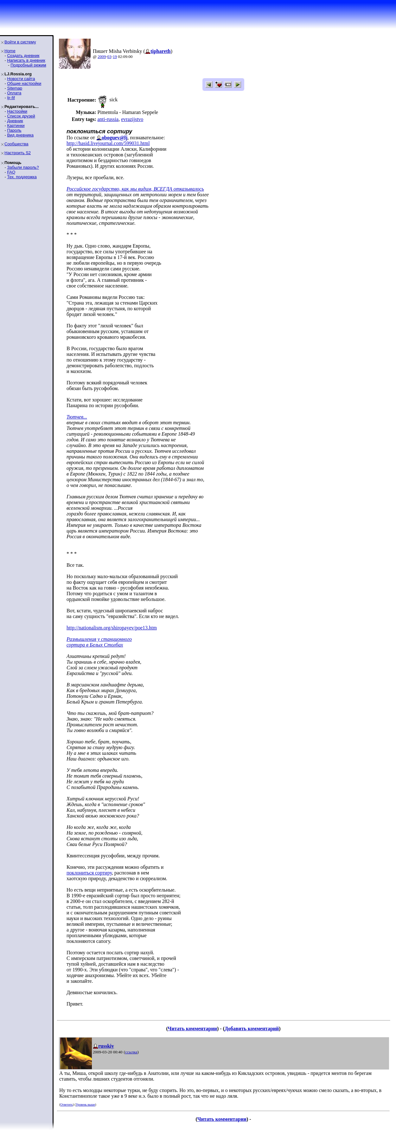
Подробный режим (28, 65)
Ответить (66, 1104)
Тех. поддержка (21, 176)
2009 (102, 56)
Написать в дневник (26, 60)
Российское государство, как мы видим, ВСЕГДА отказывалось (135, 189)
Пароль (14, 130)
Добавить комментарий (252, 1028)
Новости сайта (21, 78)
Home (10, 50)
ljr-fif (11, 97)
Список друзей (21, 116)
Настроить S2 (17, 152)
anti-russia (107, 119)
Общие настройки (24, 83)
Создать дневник (23, 55)
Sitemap (14, 88)
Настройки (17, 111)
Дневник (15, 120)
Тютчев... (77, 417)
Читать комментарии (192, 1028)
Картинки (15, 125)
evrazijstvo (132, 119)
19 (115, 56)
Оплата (14, 93)
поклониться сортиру (89, 872)
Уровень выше (85, 1104)
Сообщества (16, 144)
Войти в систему (20, 42)
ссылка (131, 1052)
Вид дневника (20, 135)
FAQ (11, 172)
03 (109, 56)
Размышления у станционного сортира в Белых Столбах (99, 641)
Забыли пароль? (23, 167)
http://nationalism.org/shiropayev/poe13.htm (112, 627)
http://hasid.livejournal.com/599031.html (108, 143)
